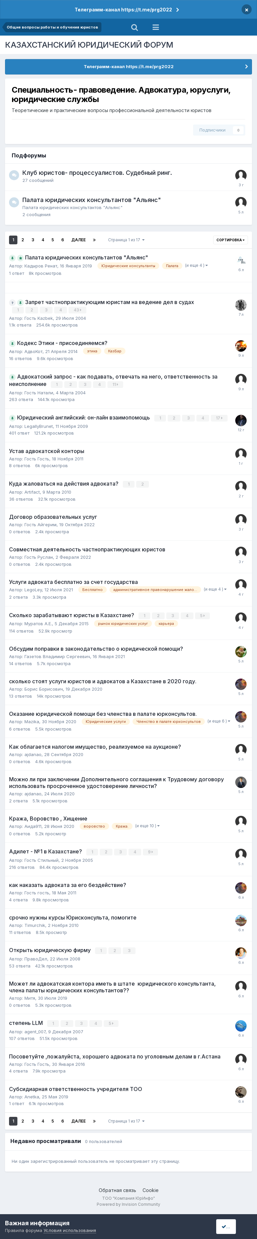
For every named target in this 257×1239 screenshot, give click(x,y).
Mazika (31, 720)
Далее (78, 239)
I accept (232, 1226)
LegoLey (33, 588)
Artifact (32, 491)
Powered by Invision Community (128, 1202)
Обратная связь (117, 1188)
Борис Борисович (43, 687)
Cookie (151, 1188)
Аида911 (32, 825)
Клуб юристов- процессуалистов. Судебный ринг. (97, 172)
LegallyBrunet (38, 425)
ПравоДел (35, 956)
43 (78, 309)
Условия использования (70, 1230)
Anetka (31, 1094)
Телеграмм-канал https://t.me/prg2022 (123, 9)
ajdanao (32, 753)
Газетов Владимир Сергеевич (57, 655)
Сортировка (231, 240)
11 (115, 384)
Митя (29, 996)
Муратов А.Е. (38, 622)
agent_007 (35, 1029)
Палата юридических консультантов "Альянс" (91, 199)
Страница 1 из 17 (126, 239)
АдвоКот (33, 351)
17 (219, 417)
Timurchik (34, 923)
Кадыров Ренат (40, 265)
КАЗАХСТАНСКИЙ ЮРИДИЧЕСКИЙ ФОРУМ (89, 45)
